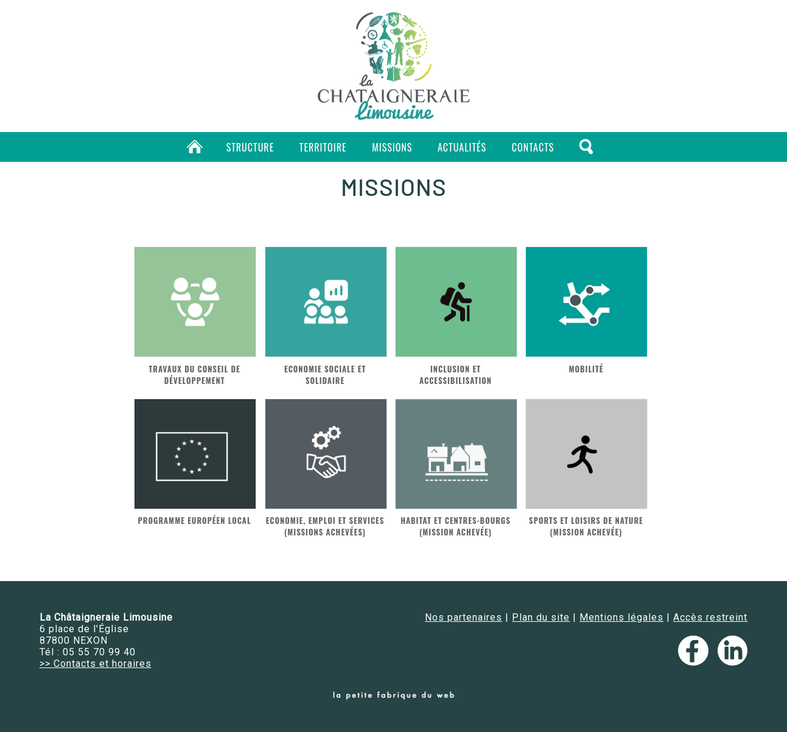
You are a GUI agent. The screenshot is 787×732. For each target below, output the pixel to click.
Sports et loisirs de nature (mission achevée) (586, 526)
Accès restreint (710, 617)
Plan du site (541, 617)
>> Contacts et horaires (96, 663)
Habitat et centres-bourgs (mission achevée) (455, 526)
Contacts (533, 147)
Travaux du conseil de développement (194, 374)
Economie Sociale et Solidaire (325, 374)
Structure (250, 147)
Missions (392, 147)
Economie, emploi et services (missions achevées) (325, 526)
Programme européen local (194, 520)
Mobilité (586, 369)
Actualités (462, 147)
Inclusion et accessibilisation (455, 374)
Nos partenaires (463, 617)
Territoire (323, 147)
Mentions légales (621, 617)
